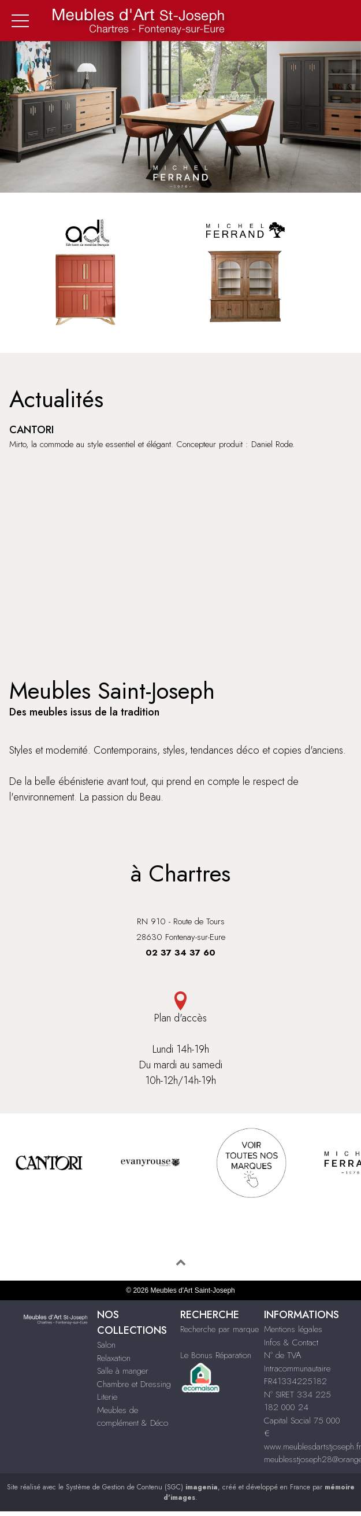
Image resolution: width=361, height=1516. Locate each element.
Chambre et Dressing (134, 1384)
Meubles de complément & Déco (132, 1417)
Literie (107, 1396)
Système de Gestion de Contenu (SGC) (142, 1487)
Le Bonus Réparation (215, 1355)
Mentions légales (293, 1329)
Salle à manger (122, 1370)
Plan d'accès (180, 1008)
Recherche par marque (219, 1329)
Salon (106, 1344)
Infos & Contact (291, 1342)
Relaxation (114, 1358)
